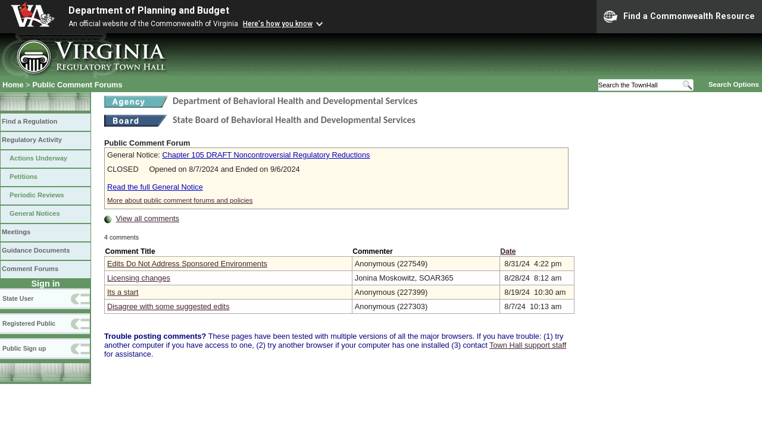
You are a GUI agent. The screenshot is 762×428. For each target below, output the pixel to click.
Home (13, 84)
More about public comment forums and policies (180, 200)
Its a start (123, 292)
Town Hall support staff (527, 345)
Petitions (24, 176)
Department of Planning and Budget (148, 10)
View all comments (147, 218)
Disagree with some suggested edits (168, 306)
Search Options (733, 84)
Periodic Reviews (37, 195)
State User (17, 298)
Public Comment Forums (77, 84)
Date (508, 251)
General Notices (35, 213)
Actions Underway (38, 158)
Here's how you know (278, 24)
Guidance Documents (36, 250)
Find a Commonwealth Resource (679, 17)
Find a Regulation (29, 121)
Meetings (16, 231)
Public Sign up (24, 348)
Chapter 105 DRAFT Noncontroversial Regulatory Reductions (266, 154)
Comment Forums (30, 268)
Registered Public (28, 323)
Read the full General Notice (155, 186)
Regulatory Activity (32, 139)
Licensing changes (138, 277)
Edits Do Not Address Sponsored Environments (187, 263)
